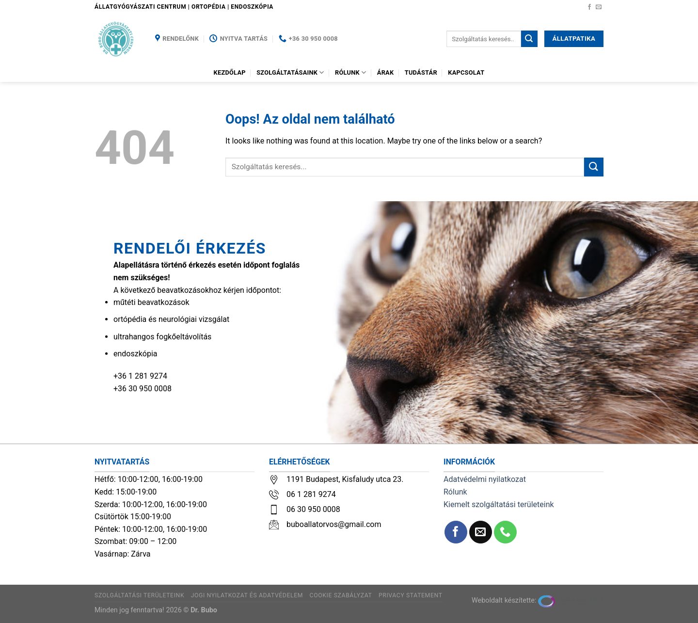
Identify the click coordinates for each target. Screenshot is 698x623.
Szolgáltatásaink (290, 72)
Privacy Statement (411, 595)
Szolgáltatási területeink (139, 595)
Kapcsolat (466, 72)
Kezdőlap (230, 72)
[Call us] (505, 532)
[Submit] (529, 39)
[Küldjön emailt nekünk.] (599, 7)
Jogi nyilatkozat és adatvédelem (247, 595)
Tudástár (421, 72)
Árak (385, 72)
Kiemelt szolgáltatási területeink (499, 504)
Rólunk (350, 72)
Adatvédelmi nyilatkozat (485, 479)
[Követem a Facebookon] (589, 7)
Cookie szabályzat (341, 595)
